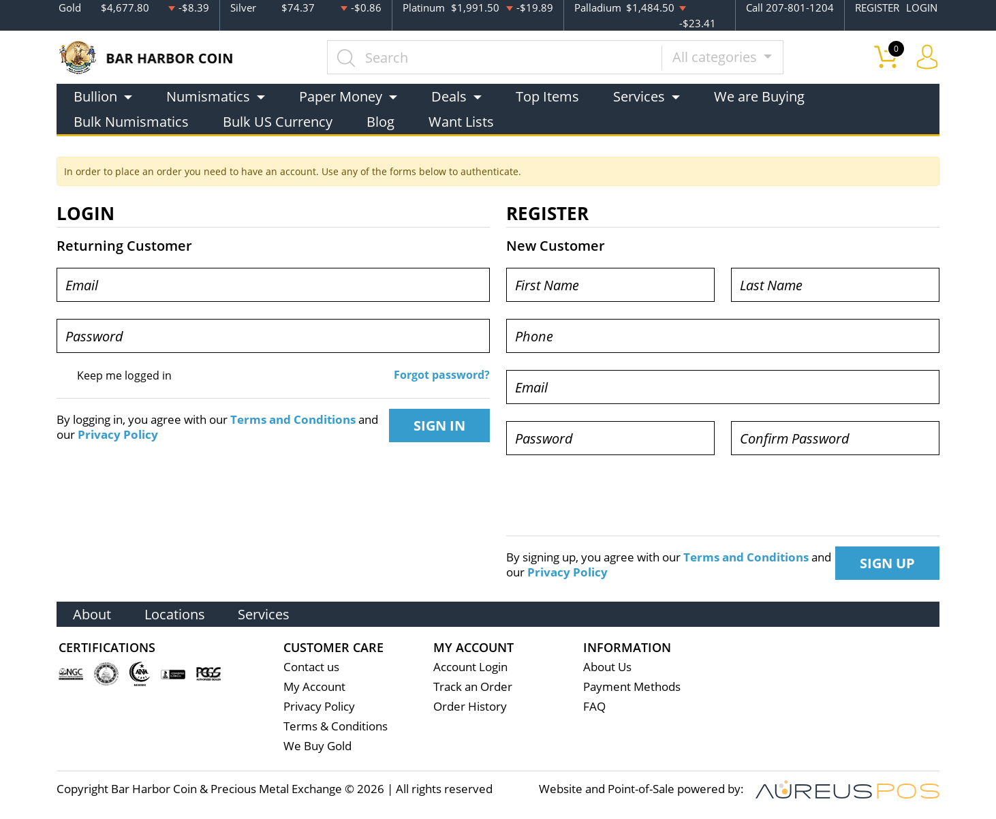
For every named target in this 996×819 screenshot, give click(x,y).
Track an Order (472, 687)
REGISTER (877, 7)
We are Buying (759, 96)
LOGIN (921, 7)
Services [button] (639, 96)
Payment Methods (632, 687)
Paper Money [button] (340, 96)
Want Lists (461, 121)
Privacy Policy (118, 434)
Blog (380, 121)
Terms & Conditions (335, 727)
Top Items (547, 96)
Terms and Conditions (293, 419)
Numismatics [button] (208, 96)
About (93, 613)
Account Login (470, 667)
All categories (716, 57)
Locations (176, 613)
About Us (607, 667)
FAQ (594, 707)
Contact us (311, 667)
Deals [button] (449, 96)
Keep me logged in (124, 375)
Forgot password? (442, 374)
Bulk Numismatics (131, 121)
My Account (314, 687)
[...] (494, 57)
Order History (470, 707)
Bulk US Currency (277, 121)
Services (266, 613)
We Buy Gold (317, 746)
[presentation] (609, 498)
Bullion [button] (95, 96)
